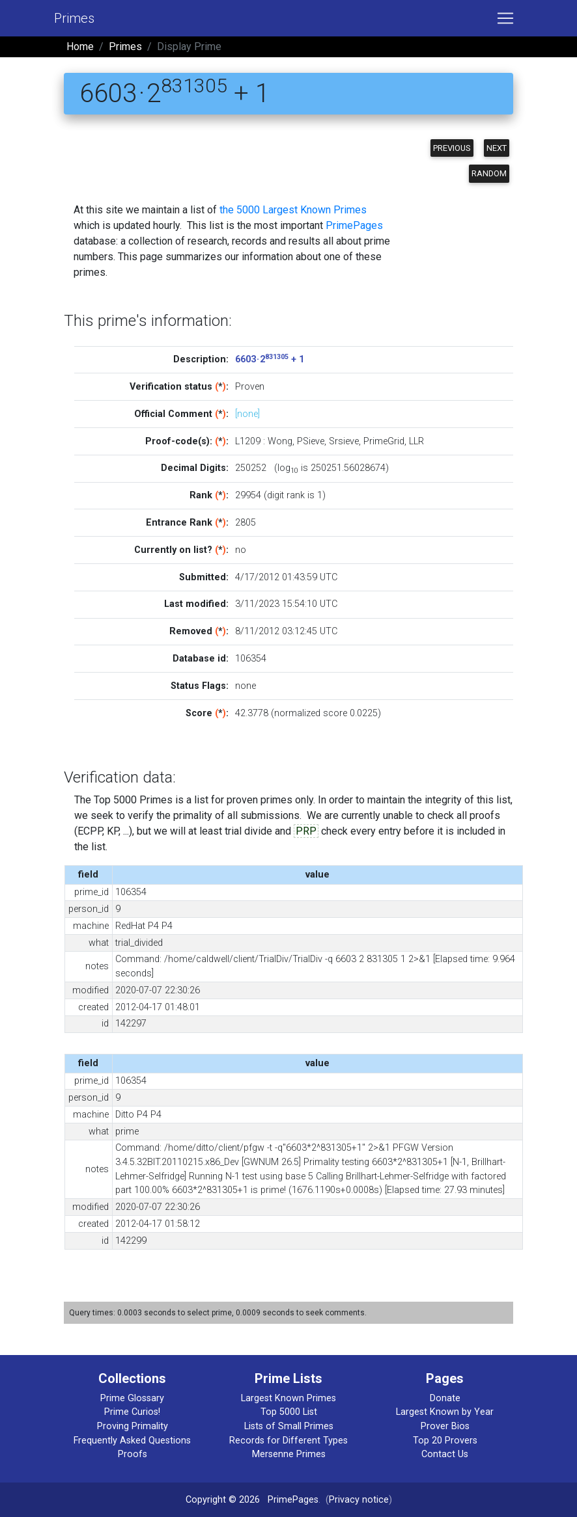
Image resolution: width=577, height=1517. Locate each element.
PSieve (310, 441)
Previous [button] (452, 148)
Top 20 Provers (445, 1440)
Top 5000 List (288, 1411)
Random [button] (489, 173)
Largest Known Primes (288, 1398)
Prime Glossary (132, 1398)
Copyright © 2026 (223, 1499)
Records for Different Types (288, 1440)
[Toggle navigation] (505, 18)
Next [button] (496, 148)
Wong (280, 441)
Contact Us (444, 1454)
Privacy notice (359, 1499)
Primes (74, 18)
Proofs (132, 1454)
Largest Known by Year (445, 1411)
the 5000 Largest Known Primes (293, 210)
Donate (445, 1398)
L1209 (247, 441)
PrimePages (354, 225)
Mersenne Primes (289, 1454)
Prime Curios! (132, 1411)
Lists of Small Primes (288, 1426)
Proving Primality (132, 1426)
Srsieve (344, 441)
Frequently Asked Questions (132, 1440)
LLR (416, 441)
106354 (250, 658)
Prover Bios (445, 1426)
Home (80, 46)
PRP (306, 831)
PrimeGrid (383, 441)
